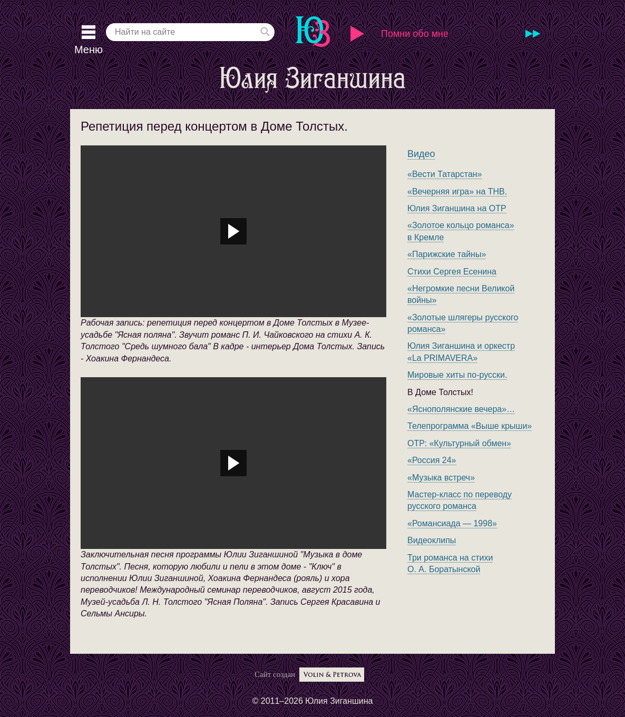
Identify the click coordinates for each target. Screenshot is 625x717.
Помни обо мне (414, 33)
